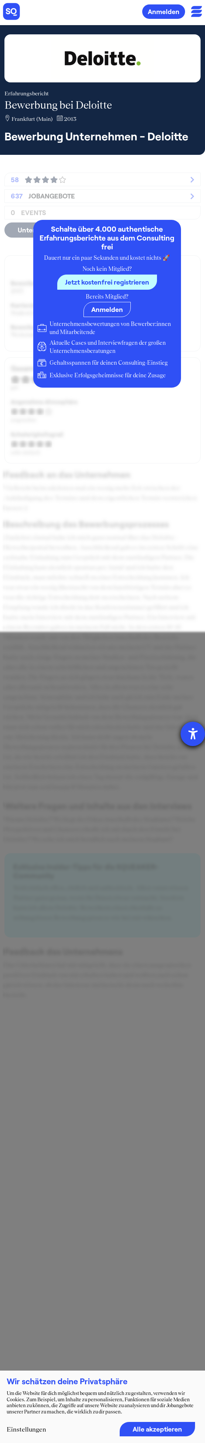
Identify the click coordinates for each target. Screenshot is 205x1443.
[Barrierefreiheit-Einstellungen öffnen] (193, 734)
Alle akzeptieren (157, 1429)
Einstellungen (26, 1429)
